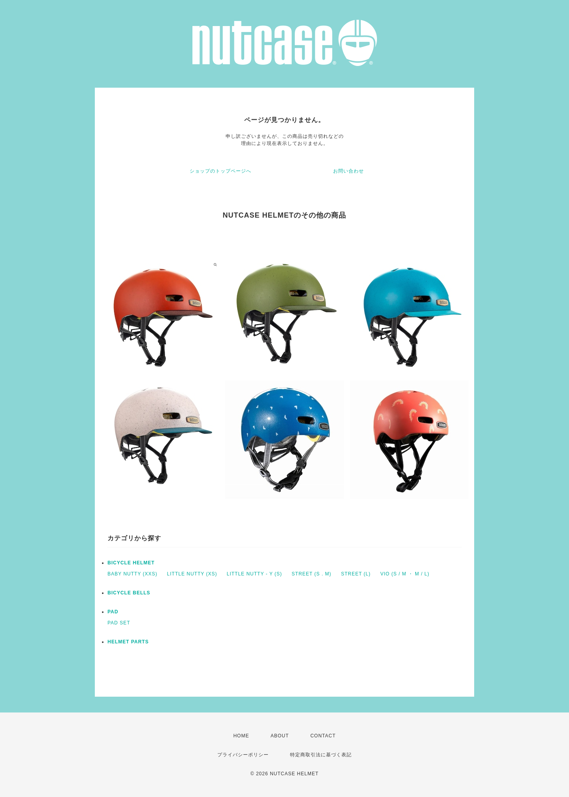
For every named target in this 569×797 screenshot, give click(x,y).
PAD (112, 612)
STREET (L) (356, 574)
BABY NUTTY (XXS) (132, 574)
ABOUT (280, 736)
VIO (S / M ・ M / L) (404, 574)
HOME (241, 736)
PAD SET (118, 623)
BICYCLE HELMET (130, 563)
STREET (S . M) (311, 574)
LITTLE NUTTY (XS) (192, 574)
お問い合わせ (348, 171)
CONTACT (322, 736)
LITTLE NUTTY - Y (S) (254, 574)
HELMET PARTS (128, 642)
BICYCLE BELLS (128, 593)
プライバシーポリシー (243, 755)
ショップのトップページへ (220, 171)
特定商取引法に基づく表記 (321, 755)
